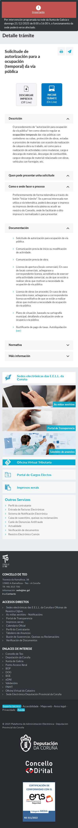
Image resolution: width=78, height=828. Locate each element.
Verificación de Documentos (21, 640)
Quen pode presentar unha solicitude (32, 175)
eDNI (9, 679)
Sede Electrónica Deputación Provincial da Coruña (33, 694)
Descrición (15, 118)
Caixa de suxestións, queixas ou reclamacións (33, 517)
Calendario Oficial (15, 625)
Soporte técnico (12, 706)
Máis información (19, 356)
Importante (38, 12)
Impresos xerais (15, 621)
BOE (8, 675)
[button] (39, 118)
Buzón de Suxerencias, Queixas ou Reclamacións (32, 636)
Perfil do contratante (19, 505)
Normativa (15, 345)
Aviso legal (60, 706)
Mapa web (46, 706)
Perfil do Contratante (18, 629)
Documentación (19, 228)
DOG (8, 672)
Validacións (12, 683)
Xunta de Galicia (14, 661)
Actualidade (14, 525)
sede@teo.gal (23, 590)
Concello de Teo (14, 653)
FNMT (9, 686)
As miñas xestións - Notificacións (24, 614)
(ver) (18, 330)
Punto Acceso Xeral (16, 664)
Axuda (21, 709)
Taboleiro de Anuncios (18, 633)
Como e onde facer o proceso (27, 186)
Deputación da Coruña (18, 657)
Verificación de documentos (23, 530)
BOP (8, 668)
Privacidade (9, 709)
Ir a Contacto (9, 593)
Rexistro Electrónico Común (23, 534)
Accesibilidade (31, 706)
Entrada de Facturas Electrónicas (26, 509)
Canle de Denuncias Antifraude (25, 522)
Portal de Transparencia (19, 618)
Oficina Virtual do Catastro (20, 690)
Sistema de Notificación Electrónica (27, 513)
